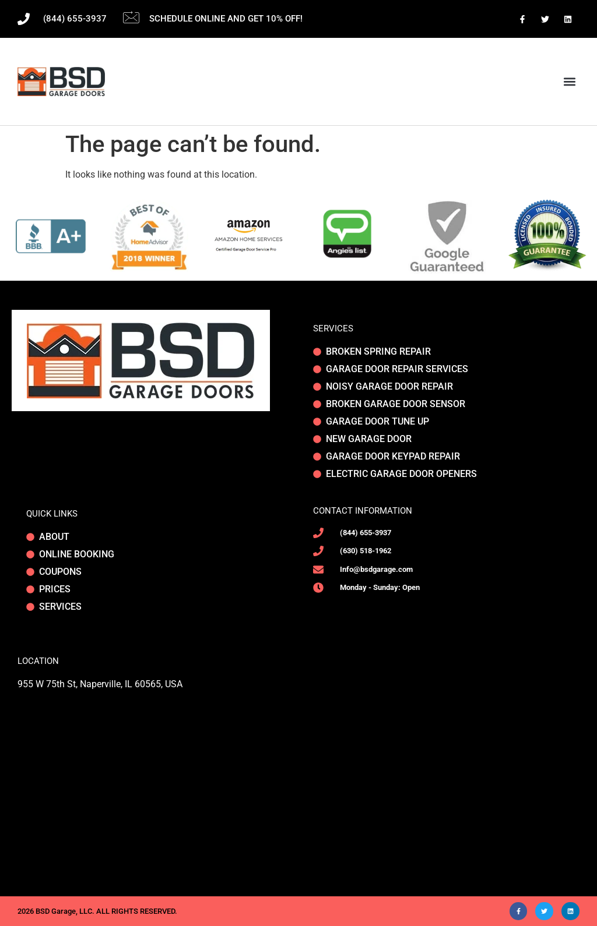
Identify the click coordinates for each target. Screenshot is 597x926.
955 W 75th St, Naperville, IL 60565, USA (99, 684)
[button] (570, 81)
